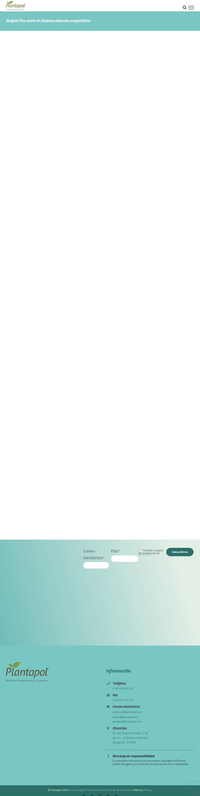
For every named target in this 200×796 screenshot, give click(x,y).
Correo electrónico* (96, 558)
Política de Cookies (96, 790)
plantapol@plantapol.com (127, 721)
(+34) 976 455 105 (123, 688)
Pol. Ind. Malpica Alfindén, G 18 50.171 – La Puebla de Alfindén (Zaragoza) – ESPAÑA (130, 738)
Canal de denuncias (120, 790)
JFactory (147, 790)
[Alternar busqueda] (185, 7)
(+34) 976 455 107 (123, 700)
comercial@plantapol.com (127, 712)
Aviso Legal (76, 790)
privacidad (144, 554)
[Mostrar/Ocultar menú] (191, 7)
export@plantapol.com (125, 717)
